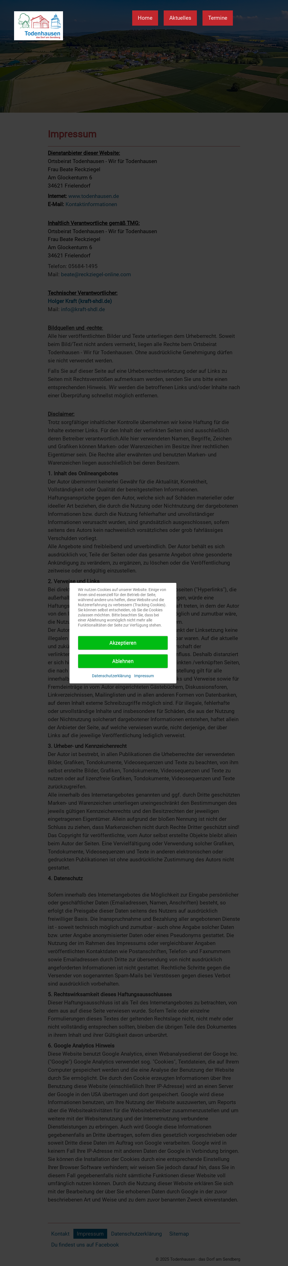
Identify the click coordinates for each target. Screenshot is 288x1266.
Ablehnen (123, 661)
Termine (217, 18)
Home (145, 18)
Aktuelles (180, 18)
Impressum (144, 676)
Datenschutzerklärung (111, 676)
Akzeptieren (122, 643)
